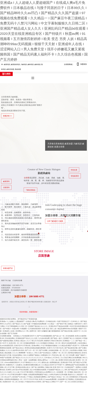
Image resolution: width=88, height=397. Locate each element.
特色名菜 (74, 169)
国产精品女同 (73, 369)
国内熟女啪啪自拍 (74, 352)
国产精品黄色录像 (71, 347)
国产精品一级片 (56, 338)
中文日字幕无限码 (27, 372)
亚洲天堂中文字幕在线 (22, 345)
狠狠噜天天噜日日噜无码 (53, 340)
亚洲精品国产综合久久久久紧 (26, 338)
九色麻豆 (18, 364)
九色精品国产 (70, 367)
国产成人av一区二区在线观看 (63, 335)
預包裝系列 (75, 175)
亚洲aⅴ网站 (36, 345)
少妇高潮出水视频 (76, 350)
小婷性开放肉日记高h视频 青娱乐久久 (62, 374)
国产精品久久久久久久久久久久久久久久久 (28, 357)
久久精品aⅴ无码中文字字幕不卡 (53, 364)
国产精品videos (18, 347)
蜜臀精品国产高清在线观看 (75, 364)
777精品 (30, 376)
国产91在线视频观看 (44, 335)
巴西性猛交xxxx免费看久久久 (45, 372)
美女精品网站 (10, 338)
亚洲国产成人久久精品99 (72, 338)
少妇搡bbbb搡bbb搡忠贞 (32, 364)
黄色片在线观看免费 (69, 343)
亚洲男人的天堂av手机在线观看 (17, 369)
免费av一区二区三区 (59, 352)
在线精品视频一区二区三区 (58, 350)
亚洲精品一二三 (69, 340)
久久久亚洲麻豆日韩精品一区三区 (48, 343)
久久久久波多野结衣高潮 (15, 350)
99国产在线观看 (6, 357)
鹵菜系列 (6, 181)
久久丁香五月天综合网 (35, 340)
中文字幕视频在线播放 (49, 345)
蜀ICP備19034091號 (35, 301)
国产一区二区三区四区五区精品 (71, 381)
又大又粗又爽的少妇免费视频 (71, 357)
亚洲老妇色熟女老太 (23, 367)
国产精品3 (52, 376)
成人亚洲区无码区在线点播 (65, 359)
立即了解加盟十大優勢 (55, 221)
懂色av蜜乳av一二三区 (46, 359)
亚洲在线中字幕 (66, 362)
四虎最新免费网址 (40, 376)
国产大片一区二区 (31, 350)
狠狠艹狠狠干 (81, 355)
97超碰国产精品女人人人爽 (57, 369)
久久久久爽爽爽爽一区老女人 (23, 352)
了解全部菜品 (30, 189)
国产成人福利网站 (38, 367)
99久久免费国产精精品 (31, 355)
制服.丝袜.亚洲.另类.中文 (55, 367)
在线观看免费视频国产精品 (38, 374)
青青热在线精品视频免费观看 (35, 347)
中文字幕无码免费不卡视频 (17, 374)
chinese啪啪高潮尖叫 (12, 362)
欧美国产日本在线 (19, 376)
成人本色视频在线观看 (38, 369)
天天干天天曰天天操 (30, 379)
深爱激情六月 (46, 355)
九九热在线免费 (44, 338)
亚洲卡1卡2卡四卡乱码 (55, 347)
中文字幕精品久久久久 (29, 362)
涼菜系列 (6, 187)
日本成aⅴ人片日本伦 (52, 357)
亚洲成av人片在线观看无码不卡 (24, 335)
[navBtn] (32, 78)
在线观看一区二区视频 (65, 372)
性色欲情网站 (17, 355)
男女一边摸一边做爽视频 (28, 359)
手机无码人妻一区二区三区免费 (63, 355)
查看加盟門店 (8, 268)
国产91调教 (43, 350)
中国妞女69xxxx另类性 (33, 381)
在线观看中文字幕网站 (66, 379)
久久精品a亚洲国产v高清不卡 (69, 345)
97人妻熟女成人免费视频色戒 (49, 362)
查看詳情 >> (7, 115)
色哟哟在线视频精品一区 (13, 379)
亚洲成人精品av (20, 340)
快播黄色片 (10, 364)
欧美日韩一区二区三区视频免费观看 (22, 343)
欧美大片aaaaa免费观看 (48, 379)
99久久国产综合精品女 (43, 352)
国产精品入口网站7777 (51, 381)
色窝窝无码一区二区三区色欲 (13, 381)
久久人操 (16, 372)
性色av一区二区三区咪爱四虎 (67, 376)
